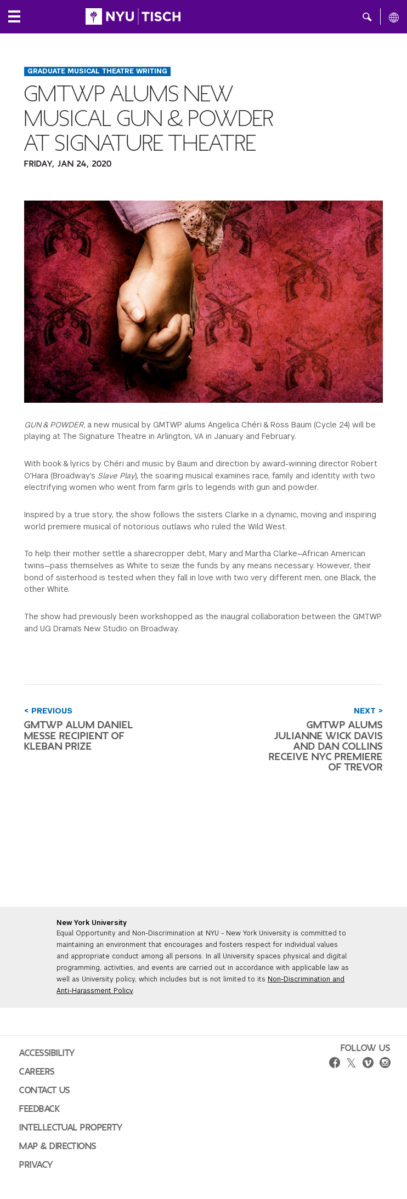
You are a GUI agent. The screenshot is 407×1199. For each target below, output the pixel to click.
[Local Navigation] (14, 16)
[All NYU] (394, 17)
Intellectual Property (70, 1127)
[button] (367, 16)
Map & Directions (58, 1146)
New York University (91, 922)
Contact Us (44, 1090)
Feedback (39, 1109)
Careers (37, 1071)
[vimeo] (368, 1064)
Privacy (36, 1165)
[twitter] (351, 1064)
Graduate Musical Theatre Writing (97, 71)
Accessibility (47, 1053)
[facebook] (334, 1064)
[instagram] (385, 1064)
